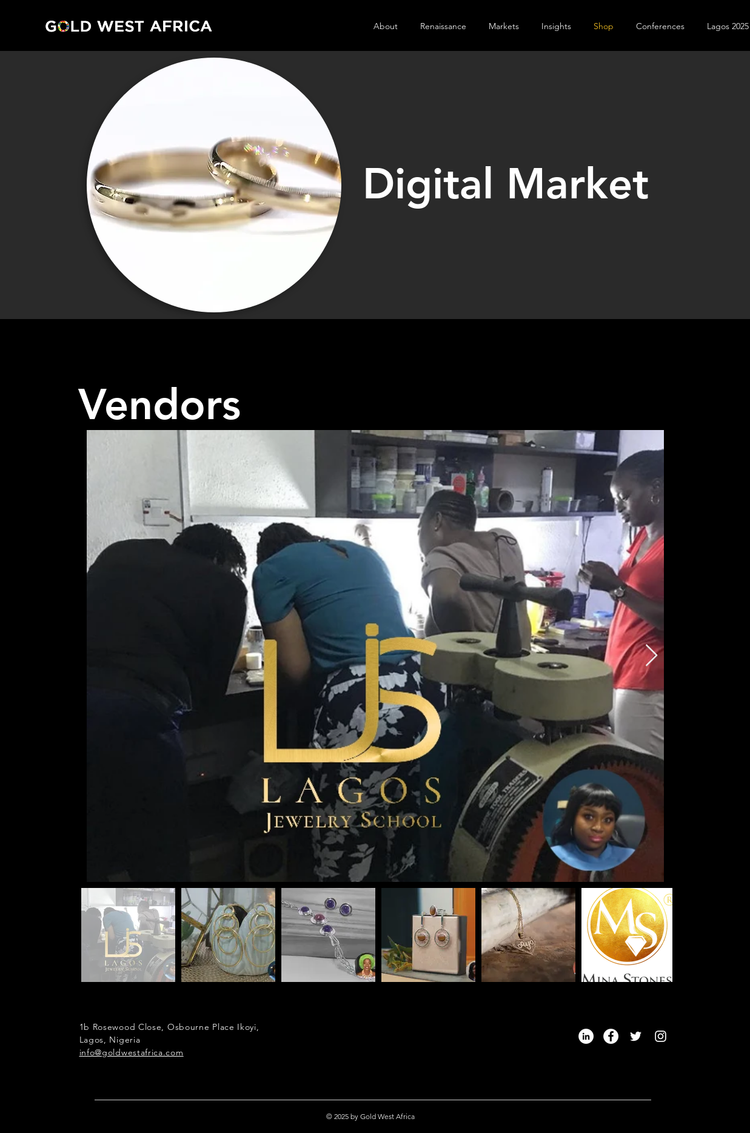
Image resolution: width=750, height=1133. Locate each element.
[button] (390, 26)
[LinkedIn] (586, 1036)
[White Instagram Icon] (660, 1036)
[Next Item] (651, 656)
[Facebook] (610, 1036)
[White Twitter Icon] (635, 1036)
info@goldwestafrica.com (131, 1052)
